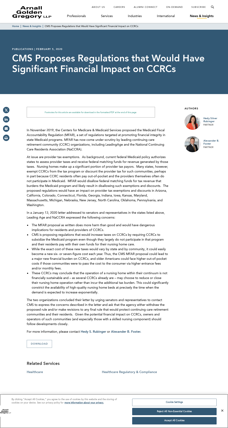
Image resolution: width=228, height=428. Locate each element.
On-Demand (174, 7)
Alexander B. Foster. (126, 331)
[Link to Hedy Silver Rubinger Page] (193, 122)
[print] (6, 138)
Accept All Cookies (174, 422)
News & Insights (202, 16)
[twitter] (6, 110)
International (166, 16)
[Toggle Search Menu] (212, 7)
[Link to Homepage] (38, 12)
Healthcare (35, 372)
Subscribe (198, 7)
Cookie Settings (174, 403)
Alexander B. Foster (211, 142)
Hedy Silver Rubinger (210, 120)
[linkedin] (6, 119)
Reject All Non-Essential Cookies (174, 412)
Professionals (76, 16)
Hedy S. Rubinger (93, 331)
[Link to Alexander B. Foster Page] (193, 144)
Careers (119, 7)
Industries (135, 16)
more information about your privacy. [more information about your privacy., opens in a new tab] (84, 404)
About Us (98, 7)
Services (107, 16)
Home (15, 26)
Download (39, 344)
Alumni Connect (146, 7)
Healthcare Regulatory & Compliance (129, 372)
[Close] (222, 411)
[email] (6, 128)
